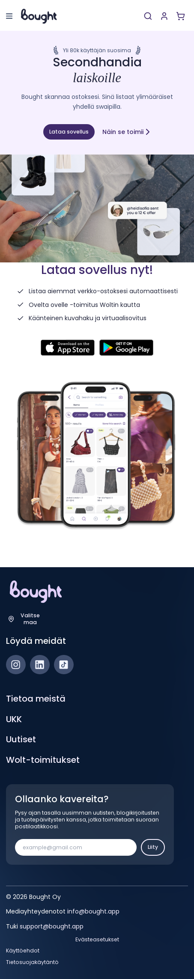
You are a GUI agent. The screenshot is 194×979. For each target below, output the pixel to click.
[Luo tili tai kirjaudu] (164, 16)
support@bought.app (52, 926)
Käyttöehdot (22, 950)
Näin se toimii (126, 132)
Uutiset (21, 739)
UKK (14, 719)
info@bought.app (93, 911)
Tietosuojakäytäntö (32, 962)
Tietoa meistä (36, 699)
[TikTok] (64, 665)
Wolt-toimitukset (43, 760)
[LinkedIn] (40, 665)
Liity (153, 847)
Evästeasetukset (97, 939)
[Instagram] (16, 665)
